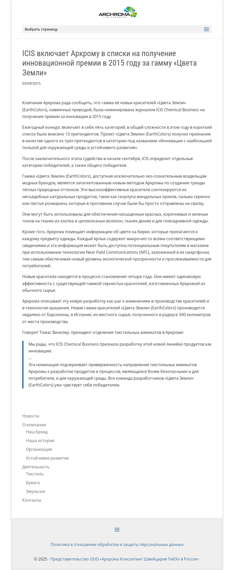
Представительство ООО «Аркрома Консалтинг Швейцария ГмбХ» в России (124, 559)
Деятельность (36, 467)
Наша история (40, 440)
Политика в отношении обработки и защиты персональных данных (117, 544)
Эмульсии (35, 491)
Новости (30, 416)
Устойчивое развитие (47, 458)
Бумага (33, 482)
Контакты (31, 500)
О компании (34, 425)
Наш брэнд (37, 432)
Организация (39, 449)
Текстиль (35, 474)
